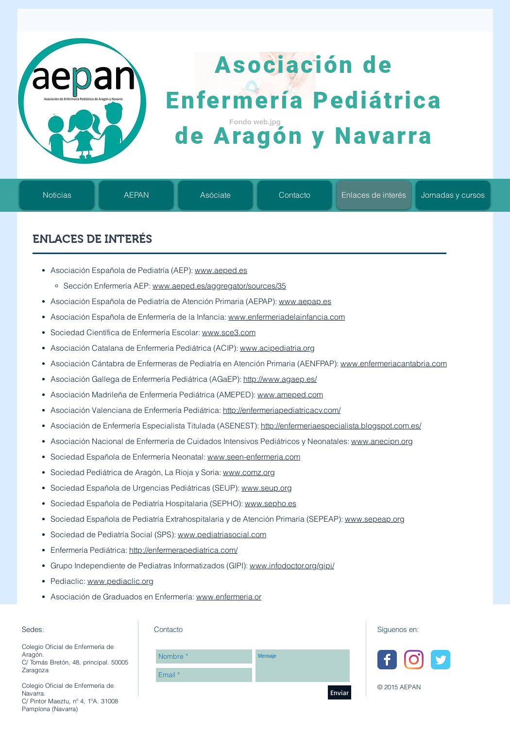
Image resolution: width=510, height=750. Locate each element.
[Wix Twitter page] (440, 659)
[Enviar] (339, 692)
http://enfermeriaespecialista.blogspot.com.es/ (341, 425)
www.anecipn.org (382, 441)
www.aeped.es (221, 270)
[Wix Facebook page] (387, 659)
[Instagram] (414, 659)
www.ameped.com (290, 394)
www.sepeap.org (375, 519)
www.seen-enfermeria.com (253, 456)
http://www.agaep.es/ (280, 379)
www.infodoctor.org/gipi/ (292, 565)
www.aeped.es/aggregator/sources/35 (219, 285)
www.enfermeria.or (228, 596)
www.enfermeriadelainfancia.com (286, 317)
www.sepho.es (270, 503)
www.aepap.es (305, 301)
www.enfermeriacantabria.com (393, 363)
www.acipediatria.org (277, 348)
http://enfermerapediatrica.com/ (183, 550)
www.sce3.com (228, 332)
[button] (453, 195)
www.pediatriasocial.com (222, 534)
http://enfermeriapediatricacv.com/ (281, 410)
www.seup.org (266, 488)
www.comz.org (249, 472)
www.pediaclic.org (120, 581)
